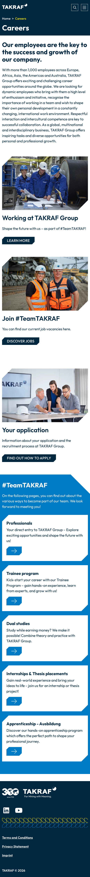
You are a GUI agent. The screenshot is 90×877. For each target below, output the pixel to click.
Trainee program (22, 573)
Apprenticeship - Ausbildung (33, 723)
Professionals (19, 523)
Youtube (19, 810)
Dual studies (18, 623)
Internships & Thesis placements (37, 673)
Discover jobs (20, 341)
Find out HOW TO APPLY (29, 458)
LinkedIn (6, 810)
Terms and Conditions (17, 838)
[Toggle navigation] (84, 7)
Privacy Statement (15, 846)
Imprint (7, 855)
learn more (18, 240)
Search (74, 7)
